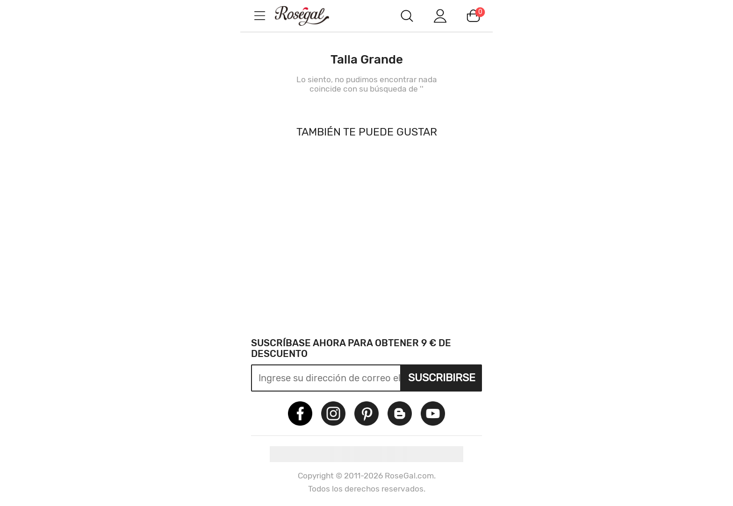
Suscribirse (441, 377)
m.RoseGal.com (310, 16)
